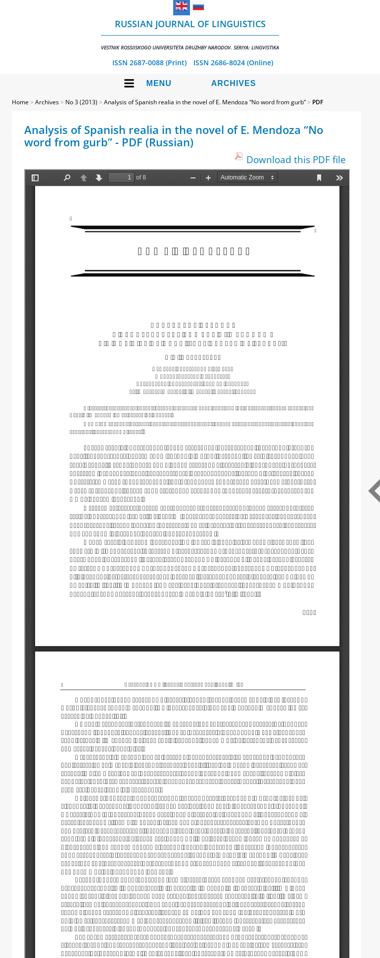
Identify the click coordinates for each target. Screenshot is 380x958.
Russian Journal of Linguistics (190, 34)
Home (20, 102)
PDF (317, 102)
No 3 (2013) (81, 102)
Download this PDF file (296, 159)
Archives (233, 83)
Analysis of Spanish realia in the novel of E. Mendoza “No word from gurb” (205, 102)
